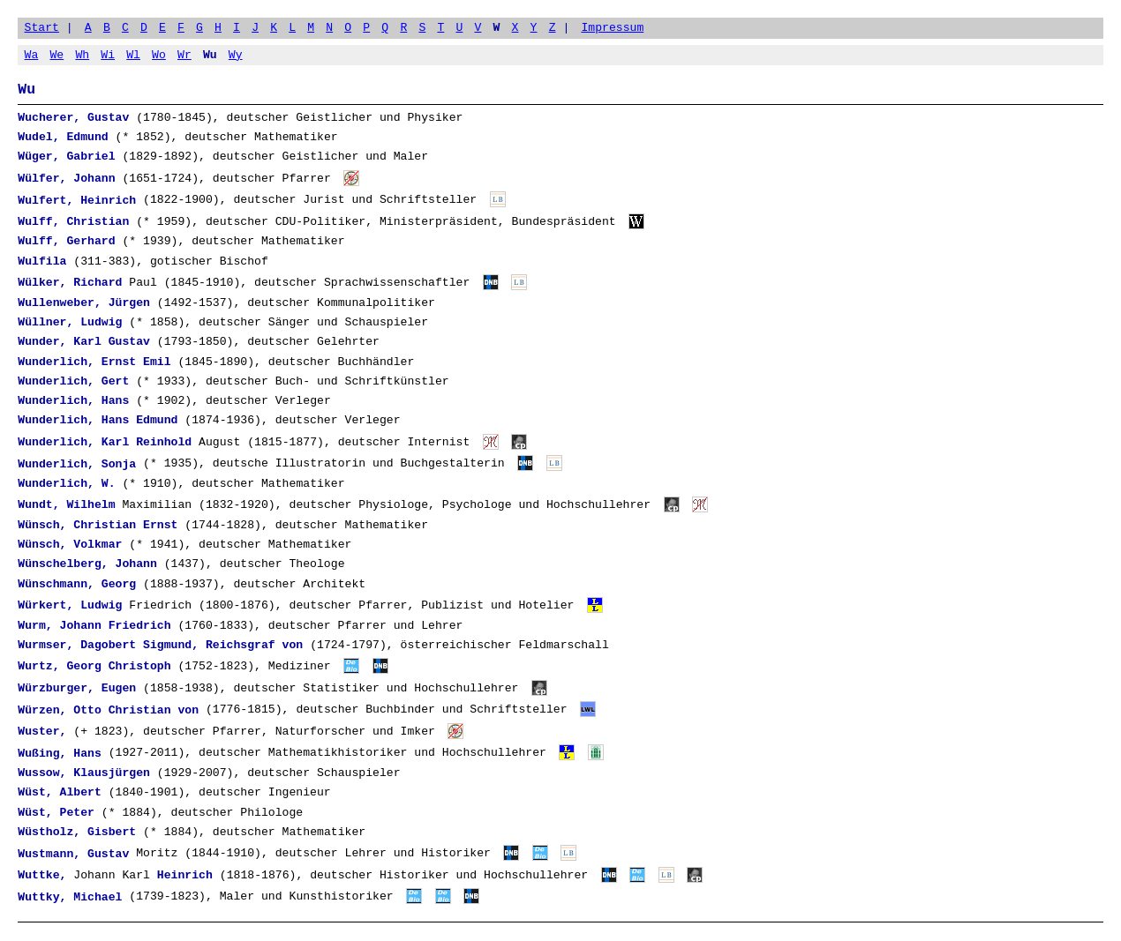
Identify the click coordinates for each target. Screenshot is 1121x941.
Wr (184, 55)
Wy (236, 55)
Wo (159, 55)
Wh (82, 55)
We (56, 55)
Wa (32, 55)
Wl (133, 55)
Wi (108, 55)
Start (42, 27)
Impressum (612, 27)
